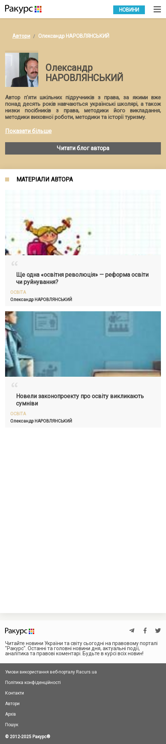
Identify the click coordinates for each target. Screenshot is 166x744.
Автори (21, 36)
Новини (129, 10)
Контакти (14, 693)
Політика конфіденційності (33, 682)
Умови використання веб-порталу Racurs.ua (51, 672)
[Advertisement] (83, 516)
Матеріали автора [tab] (44, 180)
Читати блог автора (83, 148)
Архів (10, 714)
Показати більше (28, 131)
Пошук (11, 724)
